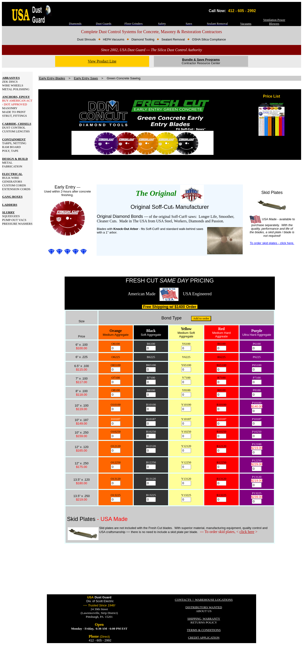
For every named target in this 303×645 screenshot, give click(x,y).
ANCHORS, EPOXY (16, 97)
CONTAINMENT (14, 139)
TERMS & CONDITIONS (204, 630)
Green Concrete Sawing (123, 78)
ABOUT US (204, 611)
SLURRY (8, 212)
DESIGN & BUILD (15, 159)
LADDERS (9, 204)
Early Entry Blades (52, 78)
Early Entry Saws (86, 78)
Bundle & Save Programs (201, 59)
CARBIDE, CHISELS (16, 123)
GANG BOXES (12, 196)
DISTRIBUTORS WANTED (203, 607)
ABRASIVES (11, 78)
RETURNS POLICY (204, 622)
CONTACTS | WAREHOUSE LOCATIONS (204, 599)
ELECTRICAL (12, 174)
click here (247, 532)
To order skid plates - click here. (272, 243)
